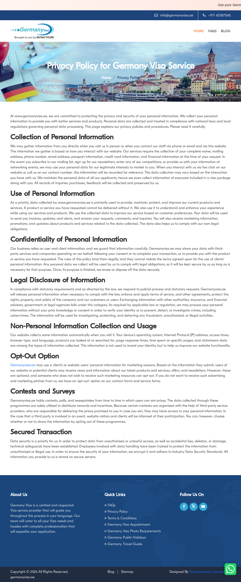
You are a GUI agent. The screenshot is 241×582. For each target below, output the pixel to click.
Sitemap (127, 572)
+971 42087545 (217, 15)
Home (199, 31)
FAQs (212, 31)
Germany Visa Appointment (127, 524)
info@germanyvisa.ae (173, 15)
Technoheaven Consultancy (210, 572)
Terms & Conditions (120, 518)
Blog (226, 31)
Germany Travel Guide (123, 544)
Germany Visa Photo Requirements (132, 531)
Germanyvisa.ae (22, 365)
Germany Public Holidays (125, 537)
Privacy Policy (116, 511)
